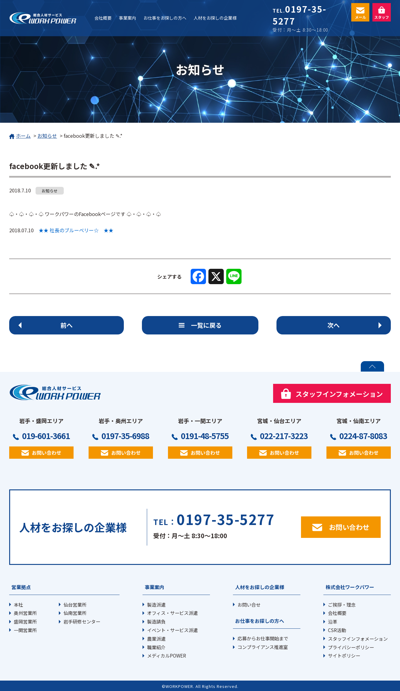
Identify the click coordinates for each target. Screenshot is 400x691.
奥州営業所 (25, 612)
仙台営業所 (74, 604)
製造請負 (156, 621)
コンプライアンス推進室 (263, 646)
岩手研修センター (81, 621)
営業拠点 (21, 587)
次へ (333, 325)
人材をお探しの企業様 (259, 587)
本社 (18, 604)
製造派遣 (156, 604)
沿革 (332, 621)
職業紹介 (156, 647)
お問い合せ (249, 604)
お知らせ (47, 135)
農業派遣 (156, 638)
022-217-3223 (284, 435)
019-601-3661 (46, 435)
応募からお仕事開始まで (263, 638)
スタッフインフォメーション (358, 638)
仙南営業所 (74, 612)
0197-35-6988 (125, 435)
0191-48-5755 (205, 435)
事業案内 (154, 587)
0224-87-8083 (363, 435)
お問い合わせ (46, 452)
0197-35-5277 (299, 15)
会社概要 (337, 612)
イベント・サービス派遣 (172, 630)
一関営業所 (25, 630)
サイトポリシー (344, 655)
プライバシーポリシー (351, 647)
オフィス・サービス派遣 (172, 612)
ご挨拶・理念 (342, 604)
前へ (66, 325)
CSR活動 (337, 630)
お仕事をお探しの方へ (259, 620)
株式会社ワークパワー (350, 587)
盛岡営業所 (25, 621)
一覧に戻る (206, 325)
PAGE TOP (372, 366)
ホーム (20, 136)
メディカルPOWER (166, 655)
